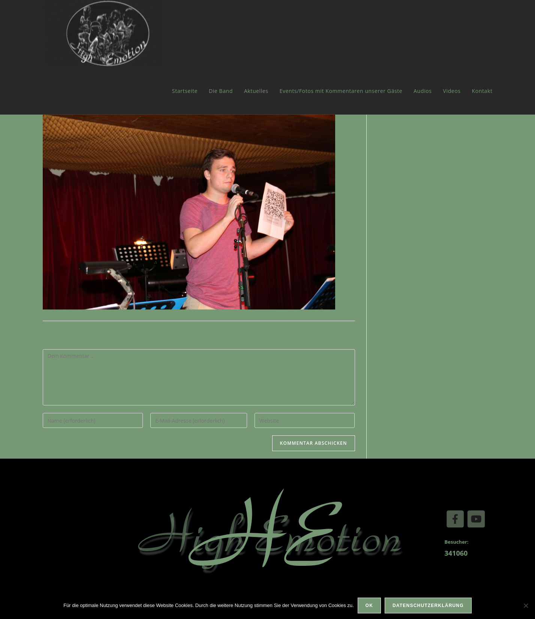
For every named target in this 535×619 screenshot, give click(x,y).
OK (369, 605)
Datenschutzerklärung (428, 605)
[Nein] (525, 605)
